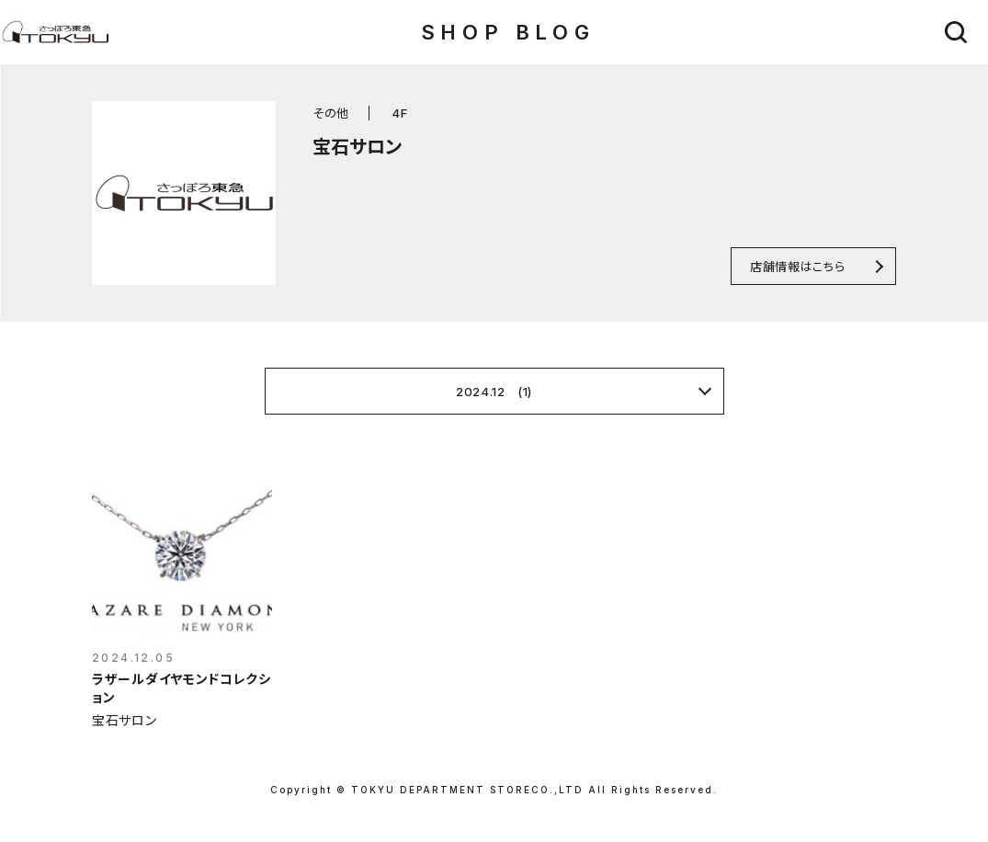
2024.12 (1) (494, 391)
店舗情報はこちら (797, 266)
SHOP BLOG (508, 32)
